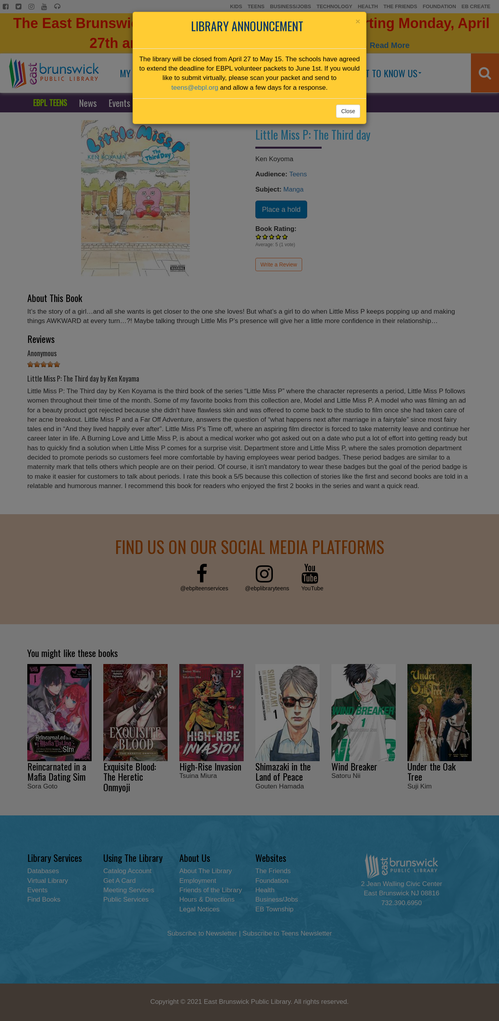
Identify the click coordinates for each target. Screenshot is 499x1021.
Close (348, 111)
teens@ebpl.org (195, 87)
